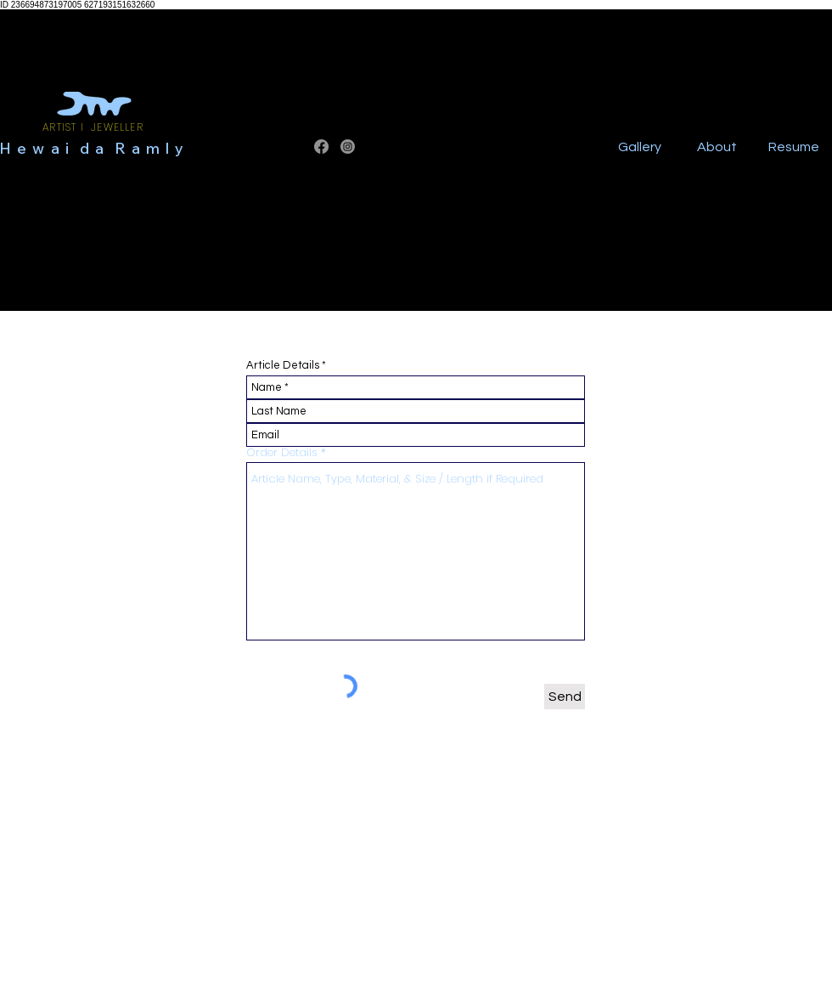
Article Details (282, 365)
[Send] (564, 696)
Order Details (283, 452)
